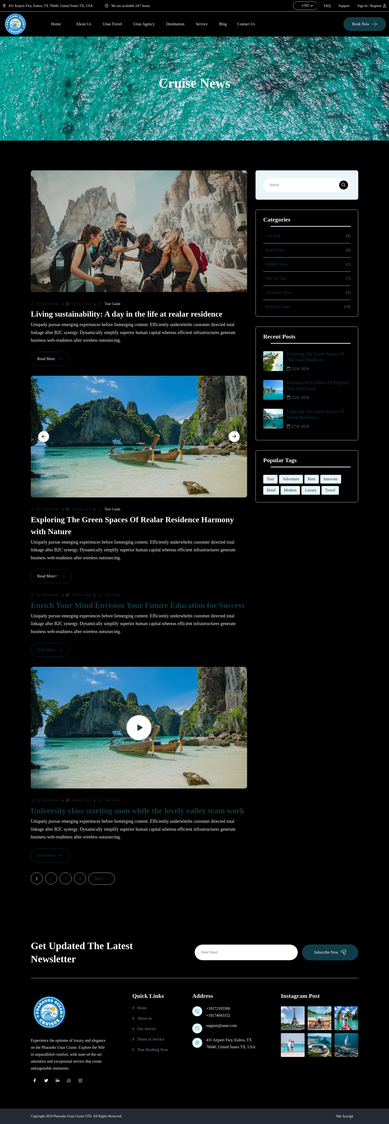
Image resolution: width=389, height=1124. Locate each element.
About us (144, 1018)
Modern (290, 490)
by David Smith (45, 304)
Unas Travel (112, 24)
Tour (270, 479)
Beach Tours (275, 250)
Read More (46, 359)
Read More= (47, 576)
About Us (83, 24)
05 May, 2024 (78, 304)
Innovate (331, 479)
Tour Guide (109, 304)
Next (102, 878)
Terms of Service (150, 1039)
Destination (175, 24)
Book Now (360, 24)
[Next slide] (234, 436)
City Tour (272, 236)
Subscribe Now (330, 952)
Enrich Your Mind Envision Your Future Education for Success (137, 605)
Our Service (146, 1029)
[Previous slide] (43, 436)
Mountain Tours (278, 306)
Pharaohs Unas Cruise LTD (73, 1116)
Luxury (311, 490)
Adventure (291, 479)
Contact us (246, 24)
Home (56, 24)
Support (343, 6)
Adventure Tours (278, 292)
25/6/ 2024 (298, 397)
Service (202, 24)
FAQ (327, 6)
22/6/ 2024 (298, 369)
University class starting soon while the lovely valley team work (137, 810)
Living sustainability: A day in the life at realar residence (126, 313)
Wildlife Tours (276, 264)
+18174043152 (218, 1015)
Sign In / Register (371, 6)
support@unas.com (221, 1025)
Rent (311, 479)
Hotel (271, 490)
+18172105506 (218, 1008)
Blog (223, 24)
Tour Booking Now (152, 1050)
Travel (330, 490)
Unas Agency (144, 24)
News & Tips (275, 278)
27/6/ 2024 (298, 426)
